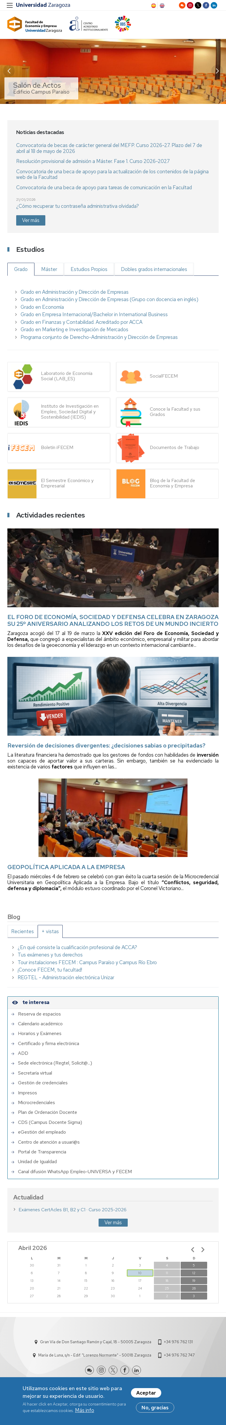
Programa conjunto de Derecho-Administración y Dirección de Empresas (99, 337)
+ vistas (50, 931)
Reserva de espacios (39, 1014)
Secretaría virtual (35, 1073)
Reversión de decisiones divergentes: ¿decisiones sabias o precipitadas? (106, 745)
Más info (84, 1410)
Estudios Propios (89, 269)
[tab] (22, 931)
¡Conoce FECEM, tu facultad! (50, 970)
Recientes (22, 931)
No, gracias (155, 1408)
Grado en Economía (42, 307)
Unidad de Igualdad (37, 1161)
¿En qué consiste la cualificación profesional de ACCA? (77, 947)
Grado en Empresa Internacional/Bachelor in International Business (94, 314)
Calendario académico (40, 1023)
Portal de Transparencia (42, 1152)
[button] (217, 71)
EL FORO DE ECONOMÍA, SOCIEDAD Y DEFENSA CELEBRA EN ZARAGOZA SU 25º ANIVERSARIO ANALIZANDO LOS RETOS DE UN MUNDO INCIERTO (113, 620)
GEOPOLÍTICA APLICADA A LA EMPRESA (66, 867)
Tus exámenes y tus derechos (50, 954)
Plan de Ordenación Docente (47, 1112)
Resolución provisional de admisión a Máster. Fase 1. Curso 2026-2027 (93, 161)
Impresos (27, 1093)
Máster (49, 269)
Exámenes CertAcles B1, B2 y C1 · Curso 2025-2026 (73, 1210)
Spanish (153, 6)
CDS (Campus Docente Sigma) (50, 1122)
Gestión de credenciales (43, 1083)
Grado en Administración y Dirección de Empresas (75, 292)
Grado (21, 269)
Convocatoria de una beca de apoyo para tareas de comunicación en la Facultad (104, 187)
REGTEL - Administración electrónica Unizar (66, 977)
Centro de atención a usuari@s (49, 1142)
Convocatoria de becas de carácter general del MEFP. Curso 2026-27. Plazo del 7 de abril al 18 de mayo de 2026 (109, 148)
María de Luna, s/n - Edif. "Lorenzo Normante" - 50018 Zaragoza (94, 1355)
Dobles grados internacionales (154, 269)
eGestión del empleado (42, 1132)
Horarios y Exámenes (40, 1033)
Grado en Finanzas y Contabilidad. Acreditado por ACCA (81, 322)
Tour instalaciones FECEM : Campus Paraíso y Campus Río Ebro (87, 962)
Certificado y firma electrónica (48, 1043)
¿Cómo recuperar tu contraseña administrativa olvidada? (77, 206)
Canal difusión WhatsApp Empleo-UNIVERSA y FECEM (75, 1171)
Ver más (30, 220)
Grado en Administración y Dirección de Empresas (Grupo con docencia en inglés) (109, 299)
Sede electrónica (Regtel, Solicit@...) (55, 1063)
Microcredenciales (36, 1102)
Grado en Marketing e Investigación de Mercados (74, 329)
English (161, 6)
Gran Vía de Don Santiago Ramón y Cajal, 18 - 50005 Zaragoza (95, 1341)
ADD (23, 1053)
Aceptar (146, 1393)
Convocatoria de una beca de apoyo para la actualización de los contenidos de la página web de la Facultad (112, 174)
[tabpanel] (113, 962)
